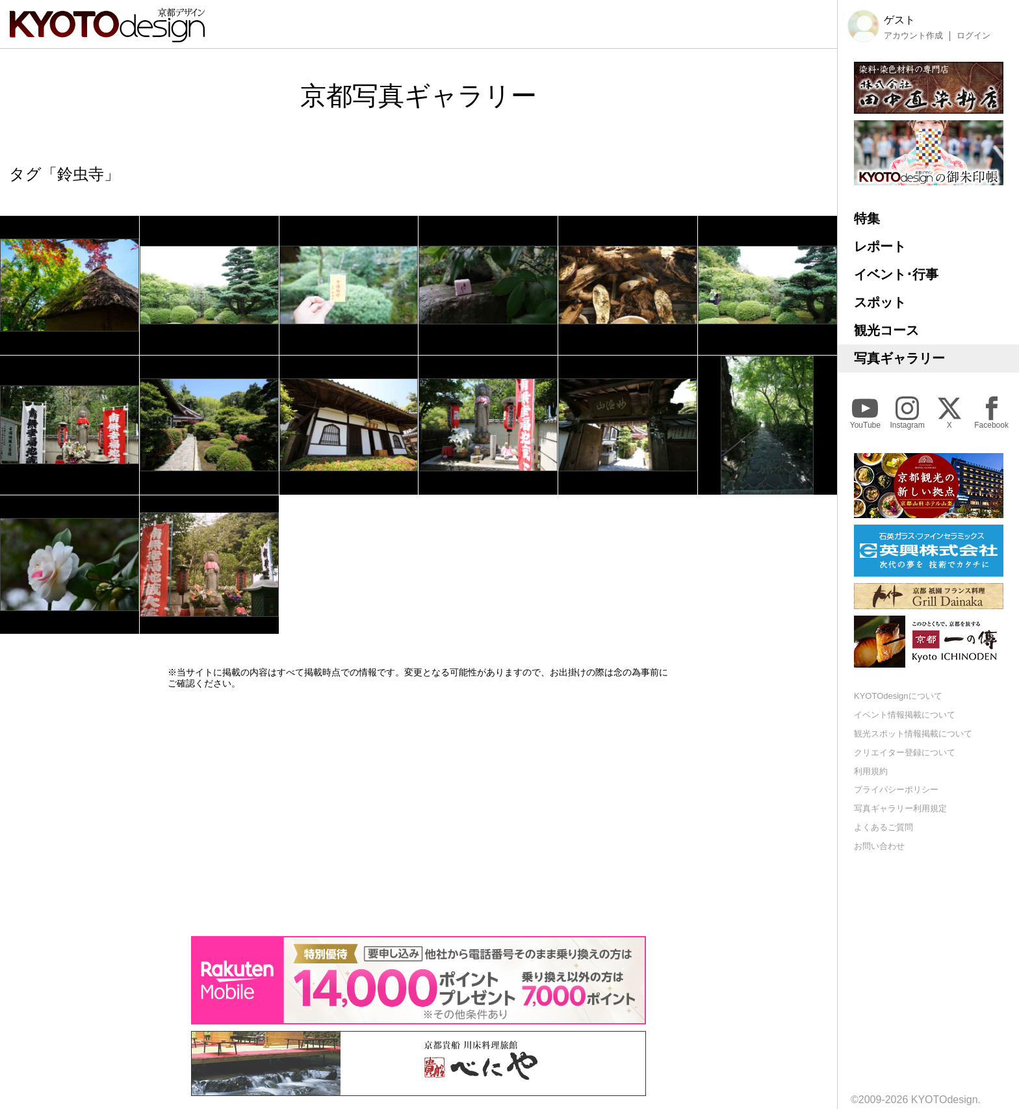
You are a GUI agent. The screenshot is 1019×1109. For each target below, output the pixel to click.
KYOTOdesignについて (898, 696)
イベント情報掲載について (904, 715)
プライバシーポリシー (896, 789)
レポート (880, 246)
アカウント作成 (913, 35)
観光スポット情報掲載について (913, 733)
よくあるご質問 (883, 827)
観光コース (886, 330)
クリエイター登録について (904, 752)
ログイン (973, 35)
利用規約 (871, 771)
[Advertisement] (418, 813)
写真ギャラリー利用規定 (900, 808)
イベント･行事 (896, 274)
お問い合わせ (879, 846)
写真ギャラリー (899, 358)
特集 (867, 218)
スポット (880, 302)
